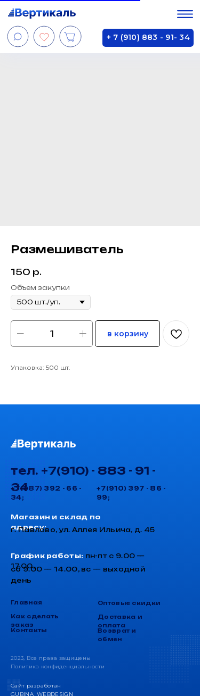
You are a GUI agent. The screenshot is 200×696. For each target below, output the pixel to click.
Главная (26, 602)
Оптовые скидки (129, 603)
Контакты (28, 630)
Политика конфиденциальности (58, 666)
